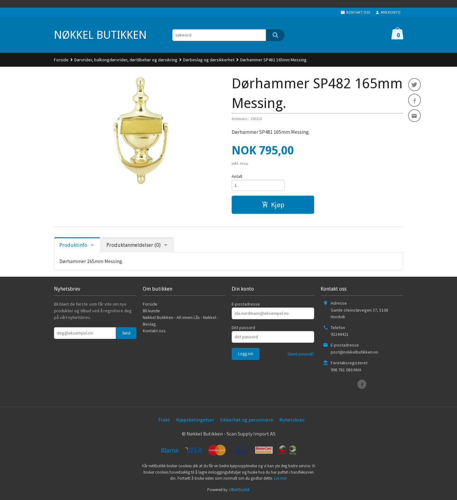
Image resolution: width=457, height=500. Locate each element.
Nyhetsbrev (291, 420)
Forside (61, 60)
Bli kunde (151, 311)
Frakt (164, 420)
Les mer (280, 479)
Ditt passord (243, 328)
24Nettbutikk (239, 490)
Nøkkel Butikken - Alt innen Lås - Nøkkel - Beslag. (180, 321)
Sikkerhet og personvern (246, 420)
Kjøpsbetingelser (195, 420)
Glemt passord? (301, 355)
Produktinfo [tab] (73, 246)
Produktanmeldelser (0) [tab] (133, 246)
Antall (237, 176)
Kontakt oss (154, 331)
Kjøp (273, 205)
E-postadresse (246, 305)
